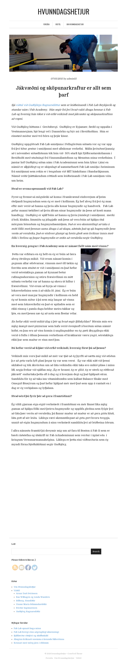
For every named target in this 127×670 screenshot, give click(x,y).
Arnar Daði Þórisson (26, 593)
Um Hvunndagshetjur (75, 24)
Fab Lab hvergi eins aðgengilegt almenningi (36, 632)
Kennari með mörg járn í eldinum (31, 643)
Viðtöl (58, 24)
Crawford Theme (75, 654)
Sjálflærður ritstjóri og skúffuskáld (31, 635)
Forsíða (46, 24)
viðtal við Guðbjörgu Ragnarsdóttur (38, 105)
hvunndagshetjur (63, 11)
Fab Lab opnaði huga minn (27, 628)
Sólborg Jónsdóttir (25, 600)
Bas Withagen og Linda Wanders (33, 597)
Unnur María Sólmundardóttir (31, 604)
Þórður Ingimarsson (26, 608)
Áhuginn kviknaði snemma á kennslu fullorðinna (39, 639)
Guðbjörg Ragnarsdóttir (28, 611)
